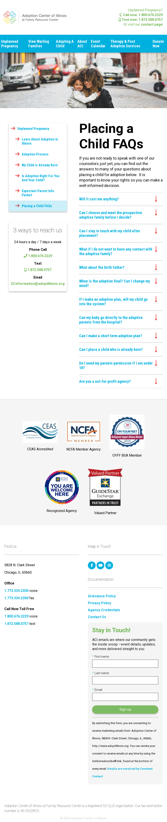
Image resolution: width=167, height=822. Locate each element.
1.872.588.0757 (38, 270)
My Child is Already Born (40, 165)
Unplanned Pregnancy (9, 43)
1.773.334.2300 (16, 591)
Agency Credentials (104, 610)
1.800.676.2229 (38, 256)
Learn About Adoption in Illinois (40, 141)
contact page (152, 24)
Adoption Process (35, 154)
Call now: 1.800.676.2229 (141, 15)
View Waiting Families (38, 43)
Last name (100, 673)
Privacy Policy (99, 603)
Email (97, 690)
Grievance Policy (102, 596)
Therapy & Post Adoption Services (125, 43)
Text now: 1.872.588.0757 (141, 20)
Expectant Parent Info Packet (38, 193)
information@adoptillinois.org (38, 284)
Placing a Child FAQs (37, 206)
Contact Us (97, 617)
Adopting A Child (65, 43)
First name (100, 657)
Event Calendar (98, 43)
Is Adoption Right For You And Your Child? (40, 178)
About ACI (82, 43)
